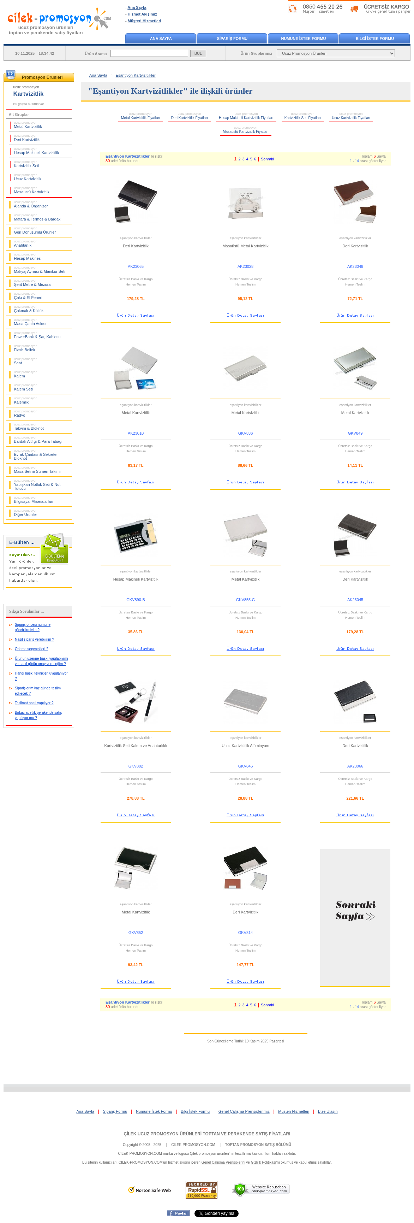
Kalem (25, 374)
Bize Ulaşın (328, 1111)
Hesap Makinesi (28, 256)
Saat (25, 361)
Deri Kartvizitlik (27, 138)
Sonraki (267, 159)
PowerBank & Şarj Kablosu (37, 335)
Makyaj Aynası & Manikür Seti (39, 270)
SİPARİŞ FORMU (232, 38)
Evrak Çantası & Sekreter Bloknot (36, 454)
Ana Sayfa (136, 7)
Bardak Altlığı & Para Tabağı (38, 439)
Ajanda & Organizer (31, 204)
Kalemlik (25, 400)
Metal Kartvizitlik (28, 125)
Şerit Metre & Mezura (32, 283)
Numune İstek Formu (154, 1111)
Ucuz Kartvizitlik (28, 177)
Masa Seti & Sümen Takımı (37, 470)
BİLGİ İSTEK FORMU (375, 38)
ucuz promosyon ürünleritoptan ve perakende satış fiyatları (46, 30)
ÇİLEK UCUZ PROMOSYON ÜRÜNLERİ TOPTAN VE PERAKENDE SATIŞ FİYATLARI (207, 1133)
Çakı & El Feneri (28, 296)
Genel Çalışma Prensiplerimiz (244, 1111)
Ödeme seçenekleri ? (31, 649)
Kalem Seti (25, 387)
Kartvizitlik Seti (27, 164)
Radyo (25, 413)
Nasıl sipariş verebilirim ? (34, 639)
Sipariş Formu (115, 1111)
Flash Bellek (25, 348)
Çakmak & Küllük (29, 309)
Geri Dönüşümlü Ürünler (35, 230)
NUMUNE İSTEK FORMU (303, 38)
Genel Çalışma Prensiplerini (223, 1162)
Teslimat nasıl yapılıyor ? (34, 703)
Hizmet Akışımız (142, 14)
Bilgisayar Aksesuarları (33, 500)
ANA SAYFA (161, 38)
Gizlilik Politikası (263, 1162)
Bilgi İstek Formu (195, 1111)
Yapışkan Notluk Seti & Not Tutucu (37, 484)
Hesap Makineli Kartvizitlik (36, 151)
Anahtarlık (25, 243)
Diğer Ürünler (25, 513)
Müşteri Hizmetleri (144, 21)
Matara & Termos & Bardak (37, 217)
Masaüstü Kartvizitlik (31, 190)
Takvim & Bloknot (29, 426)
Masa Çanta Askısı (30, 322)
